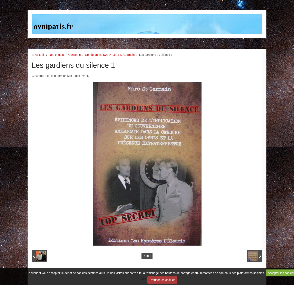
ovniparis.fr (53, 26)
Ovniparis (74, 54)
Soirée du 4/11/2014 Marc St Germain (110, 54)
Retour (147, 255)
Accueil (39, 54)
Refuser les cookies (162, 280)
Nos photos (56, 54)
